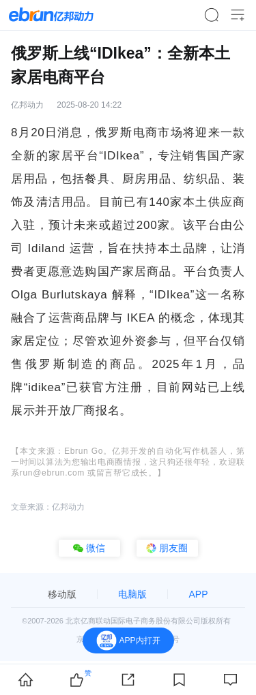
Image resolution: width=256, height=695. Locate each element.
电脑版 (132, 594)
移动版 (62, 594)
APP (198, 594)
